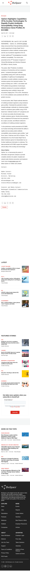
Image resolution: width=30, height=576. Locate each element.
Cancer (3, 350)
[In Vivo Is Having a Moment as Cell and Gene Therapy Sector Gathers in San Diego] (25, 470)
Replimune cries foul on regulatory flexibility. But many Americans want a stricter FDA (10, 343)
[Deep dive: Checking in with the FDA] (25, 373)
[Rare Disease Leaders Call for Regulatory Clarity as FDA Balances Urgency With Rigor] (25, 434)
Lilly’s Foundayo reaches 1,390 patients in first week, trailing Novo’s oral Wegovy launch (10, 280)
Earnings (4, 381)
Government (4, 300)
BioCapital (3, 15)
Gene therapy (5, 468)
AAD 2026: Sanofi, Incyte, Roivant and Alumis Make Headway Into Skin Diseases (10, 448)
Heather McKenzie (5, 346)
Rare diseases (5, 433)
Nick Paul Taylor (4, 355)
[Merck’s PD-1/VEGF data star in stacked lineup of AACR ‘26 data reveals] (25, 353)
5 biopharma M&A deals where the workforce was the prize (9, 363)
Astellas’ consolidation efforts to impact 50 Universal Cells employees (10, 269)
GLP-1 (2, 276)
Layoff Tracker (5, 266)
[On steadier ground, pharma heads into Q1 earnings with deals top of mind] (25, 383)
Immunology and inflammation (9, 444)
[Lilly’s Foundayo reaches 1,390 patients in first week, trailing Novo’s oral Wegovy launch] (25, 279)
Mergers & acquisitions (8, 360)
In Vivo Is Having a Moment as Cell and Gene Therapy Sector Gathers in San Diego (10, 472)
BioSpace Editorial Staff (6, 271)
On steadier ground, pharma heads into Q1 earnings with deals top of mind (10, 383)
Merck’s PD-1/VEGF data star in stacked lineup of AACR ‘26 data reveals (10, 353)
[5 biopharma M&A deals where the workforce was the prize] (25, 363)
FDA (2, 339)
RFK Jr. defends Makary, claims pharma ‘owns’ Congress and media (10, 303)
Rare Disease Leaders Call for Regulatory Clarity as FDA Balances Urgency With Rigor (9, 436)
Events (4, 207)
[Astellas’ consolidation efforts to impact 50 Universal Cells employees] (25, 269)
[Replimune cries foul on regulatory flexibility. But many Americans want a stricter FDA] (25, 342)
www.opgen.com (13, 161)
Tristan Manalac (4, 282)
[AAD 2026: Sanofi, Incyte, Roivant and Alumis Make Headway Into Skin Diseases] (25, 446)
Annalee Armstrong (5, 365)
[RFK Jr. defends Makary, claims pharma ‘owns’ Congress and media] (25, 303)
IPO (2, 290)
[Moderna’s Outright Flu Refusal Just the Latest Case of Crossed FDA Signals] (25, 458)
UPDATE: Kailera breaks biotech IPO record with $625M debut (9, 293)
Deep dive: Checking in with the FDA (10, 372)
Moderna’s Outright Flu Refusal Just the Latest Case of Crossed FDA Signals (10, 460)
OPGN (25, 43)
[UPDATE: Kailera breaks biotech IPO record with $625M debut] (25, 293)
